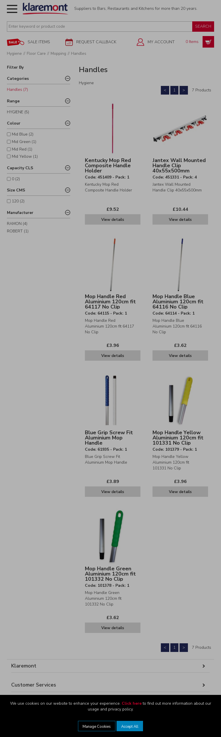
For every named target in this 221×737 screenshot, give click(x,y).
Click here (132, 703)
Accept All (129, 726)
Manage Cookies (97, 726)
